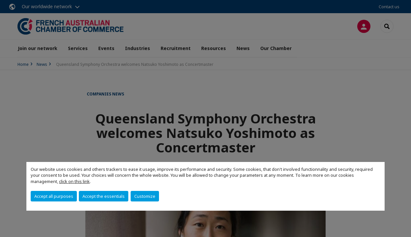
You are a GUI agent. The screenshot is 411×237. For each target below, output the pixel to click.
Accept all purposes (53, 196)
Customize (144, 196)
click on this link (74, 181)
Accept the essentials (103, 196)
